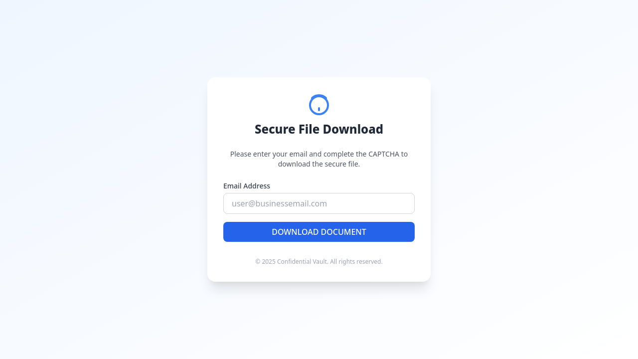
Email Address (246, 185)
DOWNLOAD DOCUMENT (319, 231)
